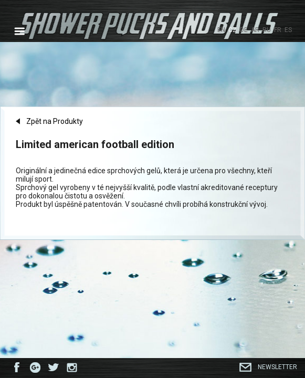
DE (244, 30)
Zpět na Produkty (54, 122)
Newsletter (277, 367)
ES (288, 30)
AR (255, 30)
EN (221, 30)
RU (266, 30)
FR (277, 30)
